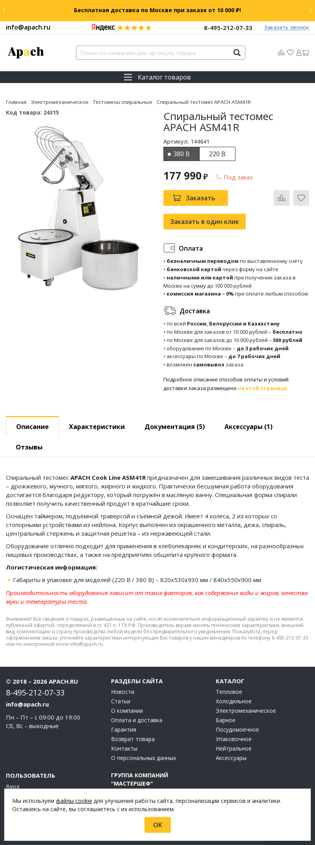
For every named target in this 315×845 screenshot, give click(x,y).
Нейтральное (234, 748)
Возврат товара (133, 739)
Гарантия (123, 729)
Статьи (120, 701)
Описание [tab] (32, 426)
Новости (122, 692)
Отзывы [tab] (29, 447)
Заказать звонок (286, 28)
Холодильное (234, 701)
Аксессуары (231, 758)
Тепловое (229, 692)
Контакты (124, 748)
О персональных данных (143, 758)
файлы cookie (74, 800)
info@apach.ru (28, 27)
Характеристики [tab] (97, 426)
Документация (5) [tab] (175, 426)
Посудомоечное (237, 729)
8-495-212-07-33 (228, 27)
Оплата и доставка (136, 720)
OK (157, 825)
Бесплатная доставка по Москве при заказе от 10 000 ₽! (157, 10)
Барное (225, 720)
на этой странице (262, 388)
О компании (127, 711)
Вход (12, 787)
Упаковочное (234, 739)
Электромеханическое (246, 711)
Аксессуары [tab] (248, 426)
